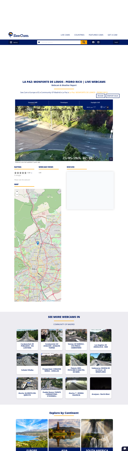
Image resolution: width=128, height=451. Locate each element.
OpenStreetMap (51, 298)
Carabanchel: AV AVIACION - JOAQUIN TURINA (52, 342)
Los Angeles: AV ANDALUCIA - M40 (99, 342)
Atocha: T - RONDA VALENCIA (75, 389)
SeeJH (116, 42)
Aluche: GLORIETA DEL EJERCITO (29, 389)
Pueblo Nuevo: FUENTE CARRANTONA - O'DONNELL (52, 389)
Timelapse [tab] (64, 102)
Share (101, 96)
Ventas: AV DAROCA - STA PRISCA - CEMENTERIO (75, 342)
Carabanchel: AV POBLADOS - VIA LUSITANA (29, 342)
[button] (105, 107)
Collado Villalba (29, 366)
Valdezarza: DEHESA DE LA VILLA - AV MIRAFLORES (99, 366)
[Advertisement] (64, 15)
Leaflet (43, 298)
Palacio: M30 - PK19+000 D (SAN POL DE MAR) (75, 366)
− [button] (17, 191)
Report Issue (112, 96)
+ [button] (17, 188)
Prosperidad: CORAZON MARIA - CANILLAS (52, 366)
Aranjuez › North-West (99, 389)
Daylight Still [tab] (93, 102)
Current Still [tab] (34, 102)
